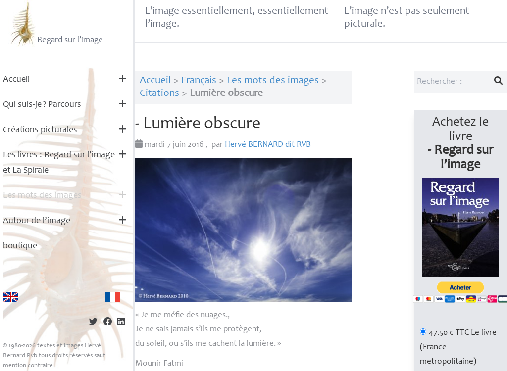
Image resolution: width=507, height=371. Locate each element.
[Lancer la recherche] (498, 82)
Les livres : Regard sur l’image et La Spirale (59, 163)
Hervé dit (268, 145)
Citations (159, 94)
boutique (20, 246)
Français (198, 81)
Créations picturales (40, 130)
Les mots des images (42, 195)
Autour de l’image (36, 221)
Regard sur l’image (55, 23)
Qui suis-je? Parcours (42, 104)
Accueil (16, 79)
